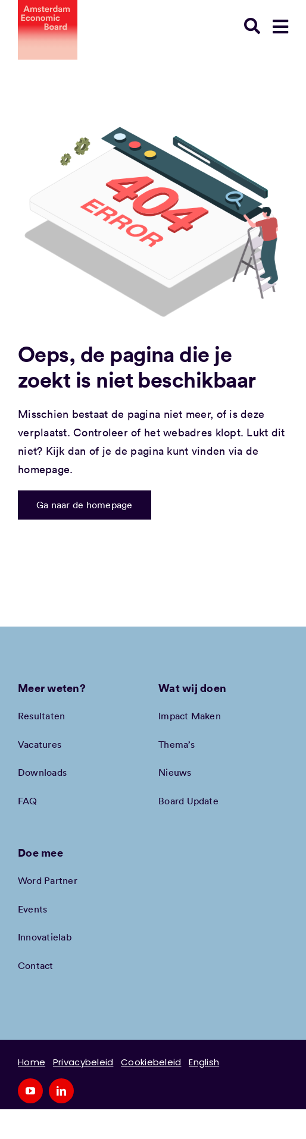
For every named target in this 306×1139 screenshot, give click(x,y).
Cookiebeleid (151, 1062)
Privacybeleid (83, 1062)
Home (31, 1062)
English (204, 1062)
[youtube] (30, 1090)
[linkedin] (61, 1090)
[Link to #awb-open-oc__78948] (280, 27)
